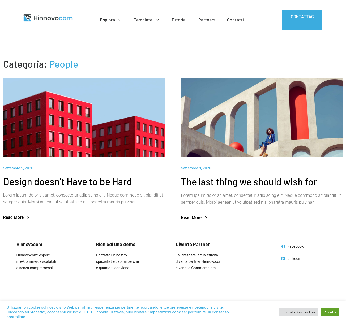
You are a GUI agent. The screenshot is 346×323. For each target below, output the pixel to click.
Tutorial (179, 19)
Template (147, 20)
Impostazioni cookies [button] (299, 312)
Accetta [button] (330, 312)
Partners (206, 19)
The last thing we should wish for (249, 181)
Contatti (235, 19)
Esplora (111, 20)
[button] (302, 20)
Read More (17, 217)
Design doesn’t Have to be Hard (67, 181)
